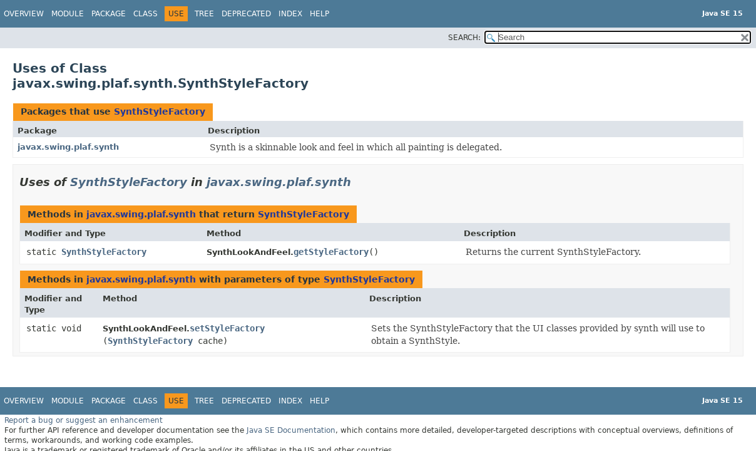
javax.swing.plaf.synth (68, 147)
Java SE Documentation (291, 430)
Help (319, 13)
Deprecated (246, 13)
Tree (204, 13)
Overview (24, 13)
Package (108, 13)
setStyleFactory (227, 328)
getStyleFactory (331, 252)
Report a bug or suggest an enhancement (83, 420)
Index (290, 13)
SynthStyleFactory (159, 111)
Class (145, 13)
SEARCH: (464, 37)
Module (67, 13)
